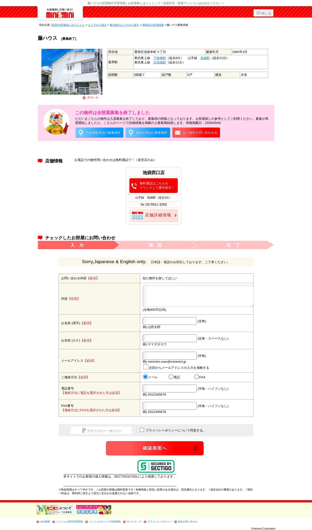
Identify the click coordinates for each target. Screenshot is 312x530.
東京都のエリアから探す (124, 24)
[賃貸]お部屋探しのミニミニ (68, 24)
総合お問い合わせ (187, 521)
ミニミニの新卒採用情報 (69, 521)
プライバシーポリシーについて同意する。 (173, 430)
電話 (174, 377)
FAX (199, 377)
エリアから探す (97, 24)
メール (150, 377)
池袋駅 (205, 58)
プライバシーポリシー (159, 521)
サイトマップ (134, 521)
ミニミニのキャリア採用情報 (105, 521)
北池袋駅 (159, 62)
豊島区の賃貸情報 (153, 24)
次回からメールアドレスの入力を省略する (176, 366)
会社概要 (45, 521)
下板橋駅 (159, 58)
